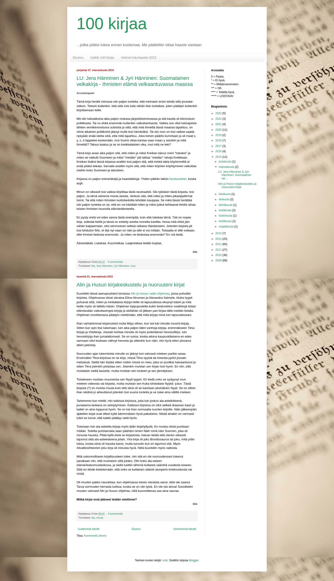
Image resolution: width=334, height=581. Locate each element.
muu (133, 265)
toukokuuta (226, 215)
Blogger (194, 560)
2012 (218, 244)
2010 (218, 255)
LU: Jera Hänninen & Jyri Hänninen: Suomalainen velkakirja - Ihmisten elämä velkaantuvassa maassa (135, 81)
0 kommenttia (115, 261)
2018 (218, 140)
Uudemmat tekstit (88, 529)
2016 (218, 151)
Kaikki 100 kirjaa (102, 57)
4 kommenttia (115, 513)
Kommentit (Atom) (95, 535)
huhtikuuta (225, 221)
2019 (218, 135)
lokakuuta (225, 194)
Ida (93, 265)
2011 (218, 249)
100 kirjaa (112, 24)
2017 (218, 146)
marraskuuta (227, 167)
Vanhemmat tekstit (184, 529)
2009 (218, 260)
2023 (218, 113)
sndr (165, 560)
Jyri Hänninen (121, 265)
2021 (218, 124)
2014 (218, 233)
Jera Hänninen (104, 265)
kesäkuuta (225, 210)
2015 (218, 157)
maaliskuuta (226, 226)
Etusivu (78, 57)
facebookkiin (178, 179)
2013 (218, 238)
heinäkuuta (226, 205)
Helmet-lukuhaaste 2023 (138, 57)
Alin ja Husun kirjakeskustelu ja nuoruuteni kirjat (131, 285)
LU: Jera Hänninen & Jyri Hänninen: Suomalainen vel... (234, 175)
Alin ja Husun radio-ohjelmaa (150, 293)
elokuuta (224, 199)
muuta (99, 517)
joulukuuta (225, 161)
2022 (218, 118)
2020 (218, 129)
